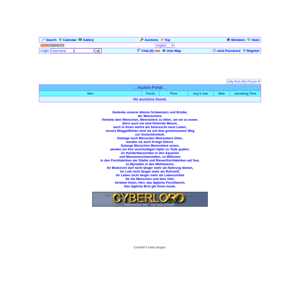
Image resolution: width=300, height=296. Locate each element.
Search (49, 40)
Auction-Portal (79, 82)
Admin (254, 45)
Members (236, 40)
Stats (253, 40)
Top (165, 40)
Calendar (68, 40)
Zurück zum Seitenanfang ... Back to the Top (150, 220)
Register (251, 51)
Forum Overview (51, 82)
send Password (226, 51)
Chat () (145, 51)
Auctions (149, 40)
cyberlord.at (182, 292)
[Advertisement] (150, 65)
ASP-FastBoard (136, 292)
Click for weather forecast (150, 274)
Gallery (86, 40)
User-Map (171, 51)
